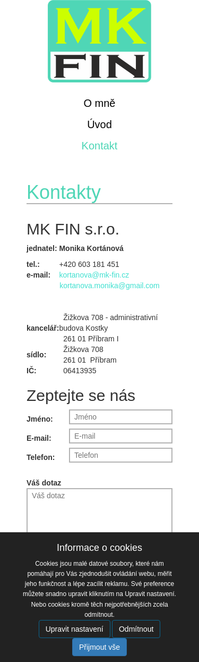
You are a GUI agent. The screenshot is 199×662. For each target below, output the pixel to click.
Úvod (99, 124)
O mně (99, 103)
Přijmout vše (99, 647)
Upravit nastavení (74, 629)
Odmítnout (136, 629)
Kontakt (100, 146)
